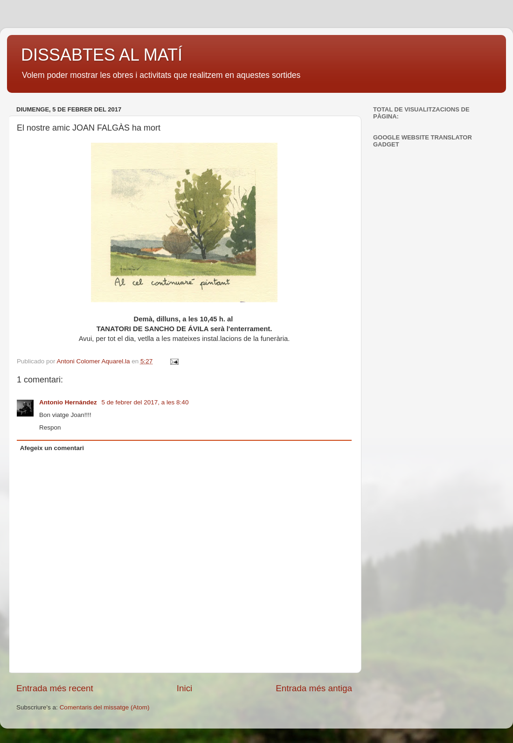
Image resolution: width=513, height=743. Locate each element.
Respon (50, 427)
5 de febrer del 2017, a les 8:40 (145, 402)
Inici (185, 688)
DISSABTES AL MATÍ (101, 54)
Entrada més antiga (314, 688)
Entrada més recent (54, 688)
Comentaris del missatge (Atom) (105, 707)
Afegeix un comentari (52, 447)
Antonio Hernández (69, 402)
